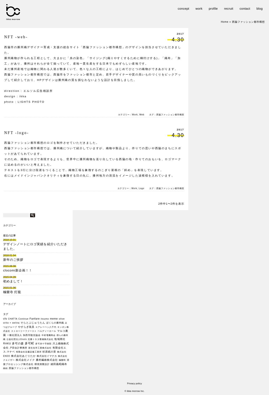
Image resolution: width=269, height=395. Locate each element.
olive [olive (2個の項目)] (62, 318)
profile (213, 8)
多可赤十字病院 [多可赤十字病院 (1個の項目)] (43, 343)
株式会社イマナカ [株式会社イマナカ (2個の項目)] (47, 356)
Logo (141, 188)
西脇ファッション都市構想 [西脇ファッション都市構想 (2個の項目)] (24, 368)
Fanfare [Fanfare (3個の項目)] (35, 318)
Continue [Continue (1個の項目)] (23, 319)
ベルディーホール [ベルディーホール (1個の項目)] (47, 331)
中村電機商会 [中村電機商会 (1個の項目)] (48, 335)
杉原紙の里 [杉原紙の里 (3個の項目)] (49, 351)
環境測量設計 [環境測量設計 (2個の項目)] (42, 364)
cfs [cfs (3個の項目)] (5, 318)
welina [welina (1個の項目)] (16, 323)
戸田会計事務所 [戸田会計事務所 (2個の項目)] (18, 347)
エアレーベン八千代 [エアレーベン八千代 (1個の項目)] (46, 327)
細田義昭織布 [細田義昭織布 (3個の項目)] (59, 364)
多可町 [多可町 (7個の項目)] (29, 343)
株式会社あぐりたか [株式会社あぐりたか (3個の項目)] (23, 355)
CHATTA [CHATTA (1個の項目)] (12, 319)
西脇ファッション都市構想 (170, 114)
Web (141, 114)
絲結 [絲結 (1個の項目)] (5, 368)
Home (224, 21)
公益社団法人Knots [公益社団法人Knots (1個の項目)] (17, 339)
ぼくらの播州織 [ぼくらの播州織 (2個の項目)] (55, 322)
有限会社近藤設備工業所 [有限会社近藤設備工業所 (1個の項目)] (28, 352)
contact (245, 8)
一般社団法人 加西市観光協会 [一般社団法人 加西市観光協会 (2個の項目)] (24, 335)
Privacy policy (134, 383)
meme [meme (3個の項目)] (54, 318)
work (198, 8)
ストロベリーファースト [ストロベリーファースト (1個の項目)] (24, 331)
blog (259, 8)
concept (183, 8)
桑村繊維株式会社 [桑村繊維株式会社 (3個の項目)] (47, 359)
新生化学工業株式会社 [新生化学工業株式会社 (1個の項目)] (39, 348)
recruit (228, 8)
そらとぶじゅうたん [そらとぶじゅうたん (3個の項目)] (33, 322)
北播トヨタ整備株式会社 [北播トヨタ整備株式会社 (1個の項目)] (40, 339)
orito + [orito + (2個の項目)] (7, 322)
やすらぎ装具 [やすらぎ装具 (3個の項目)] (26, 326)
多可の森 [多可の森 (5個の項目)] (18, 343)
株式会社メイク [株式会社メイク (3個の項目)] (25, 359)
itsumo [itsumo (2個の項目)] (45, 318)
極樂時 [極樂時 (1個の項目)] (62, 360)
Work (135, 114)
